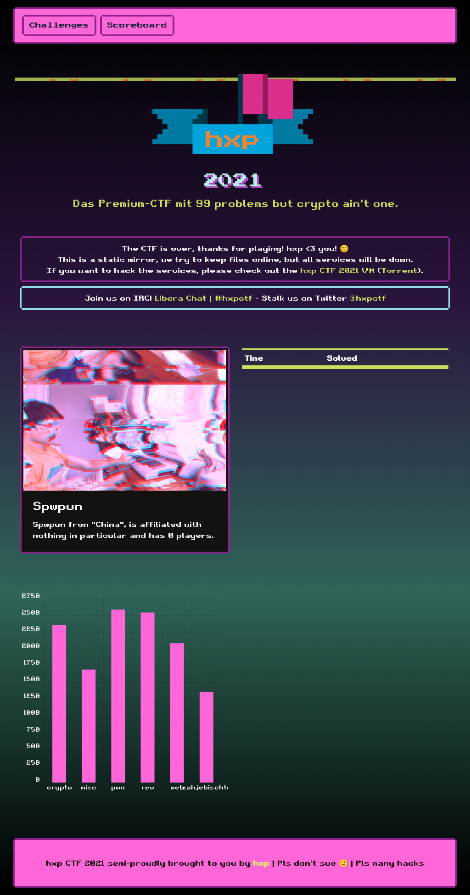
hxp (261, 862)
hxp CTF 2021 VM (337, 270)
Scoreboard (137, 25)
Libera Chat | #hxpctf (203, 297)
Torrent (399, 270)
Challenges (59, 25)
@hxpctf (368, 297)
